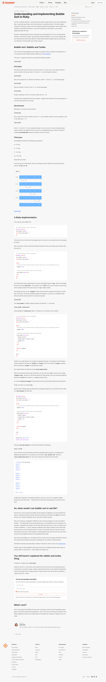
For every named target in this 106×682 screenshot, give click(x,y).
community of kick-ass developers (28, 582)
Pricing (50, 2)
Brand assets (85, 654)
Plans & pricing (15, 664)
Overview (73, 15)
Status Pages (14, 652)
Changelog (58, 2)
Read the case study (81, 40)
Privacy (88, 676)
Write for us (87, 6)
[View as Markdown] (27, 11)
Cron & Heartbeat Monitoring (18, 659)
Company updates (31, 6)
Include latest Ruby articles (22, 591)
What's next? (74, 26)
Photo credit (17, 211)
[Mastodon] (94, 676)
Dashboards (14, 654)
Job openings (85, 649)
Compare (14, 666)
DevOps (51, 6)
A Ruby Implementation (76, 19)
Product (42, 2)
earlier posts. (62, 543)
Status (60, 659)
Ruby (37, 6)
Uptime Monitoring (15, 649)
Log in (93, 2)
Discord (60, 657)
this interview (46, 54)
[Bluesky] (92, 676)
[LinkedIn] (96, 676)
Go (54, 6)
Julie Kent (22, 11)
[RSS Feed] (91, 6)
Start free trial (100, 2)
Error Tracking (15, 647)
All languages (38, 659)
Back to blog (17, 634)
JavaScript (42, 6)
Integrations (14, 662)
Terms (83, 676)
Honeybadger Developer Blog (20, 6)
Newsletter (61, 654)
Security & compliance (87, 657)
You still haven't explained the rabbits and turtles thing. (80, 23)
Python (46, 6)
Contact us (84, 652)
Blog (65, 2)
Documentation (62, 649)
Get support (61, 647)
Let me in (41, 594)
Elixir (57, 6)
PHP (36, 657)
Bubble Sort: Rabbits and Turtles (78, 17)
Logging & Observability (17, 657)
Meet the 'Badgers (86, 647)
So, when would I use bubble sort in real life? (80, 21)
